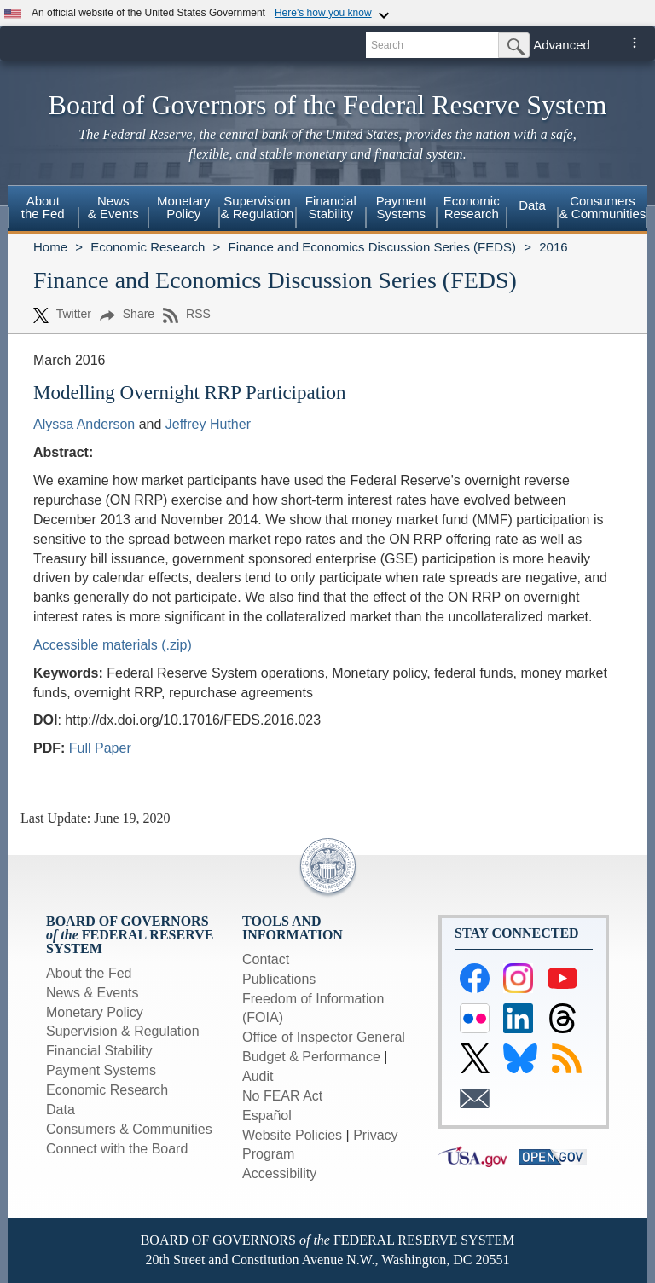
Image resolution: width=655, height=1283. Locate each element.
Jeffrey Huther (208, 424)
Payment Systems (101, 1070)
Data (532, 205)
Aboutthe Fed (43, 207)
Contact (265, 959)
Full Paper (100, 748)
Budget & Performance (311, 1056)
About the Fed (89, 973)
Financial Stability (99, 1050)
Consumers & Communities (602, 207)
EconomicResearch (471, 207)
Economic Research (147, 247)
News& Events (113, 207)
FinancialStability (330, 207)
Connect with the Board (117, 1148)
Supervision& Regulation (257, 207)
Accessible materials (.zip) (112, 645)
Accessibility (279, 1173)
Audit (257, 1076)
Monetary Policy (94, 1012)
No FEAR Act (282, 1096)
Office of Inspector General (323, 1037)
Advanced (561, 45)
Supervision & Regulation (123, 1031)
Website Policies (292, 1135)
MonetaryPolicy (184, 207)
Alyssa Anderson (84, 424)
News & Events (92, 992)
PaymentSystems (401, 207)
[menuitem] (43, 210)
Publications (279, 979)
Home (50, 247)
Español (267, 1115)
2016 (553, 247)
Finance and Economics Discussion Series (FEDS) (372, 247)
